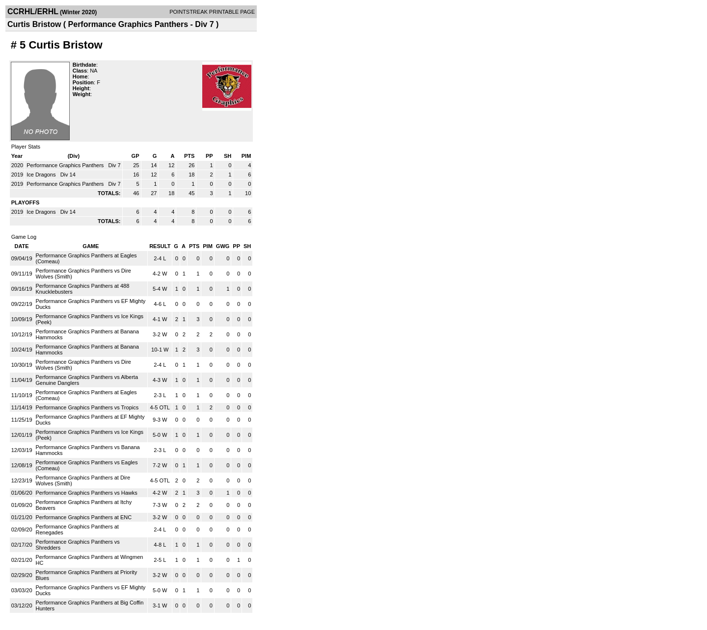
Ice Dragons (42, 174)
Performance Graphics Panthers (66, 165)
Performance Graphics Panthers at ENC (84, 517)
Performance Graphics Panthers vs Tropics (87, 407)
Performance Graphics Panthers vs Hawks (86, 493)
